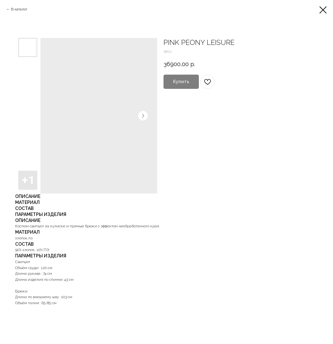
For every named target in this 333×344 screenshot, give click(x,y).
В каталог (19, 9)
